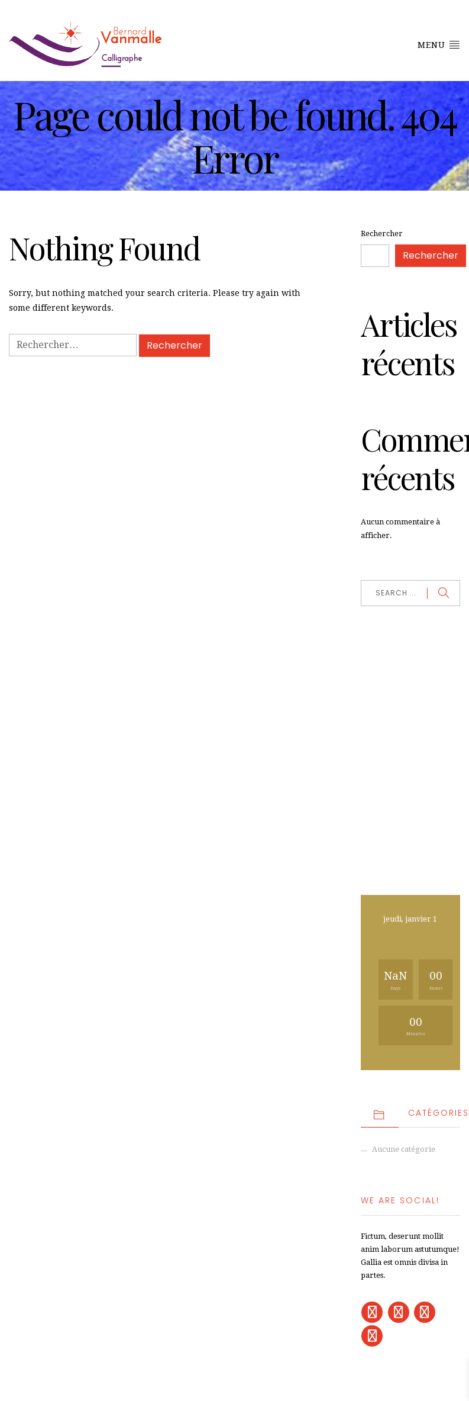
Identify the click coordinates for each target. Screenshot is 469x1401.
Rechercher (382, 233)
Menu (439, 44)
